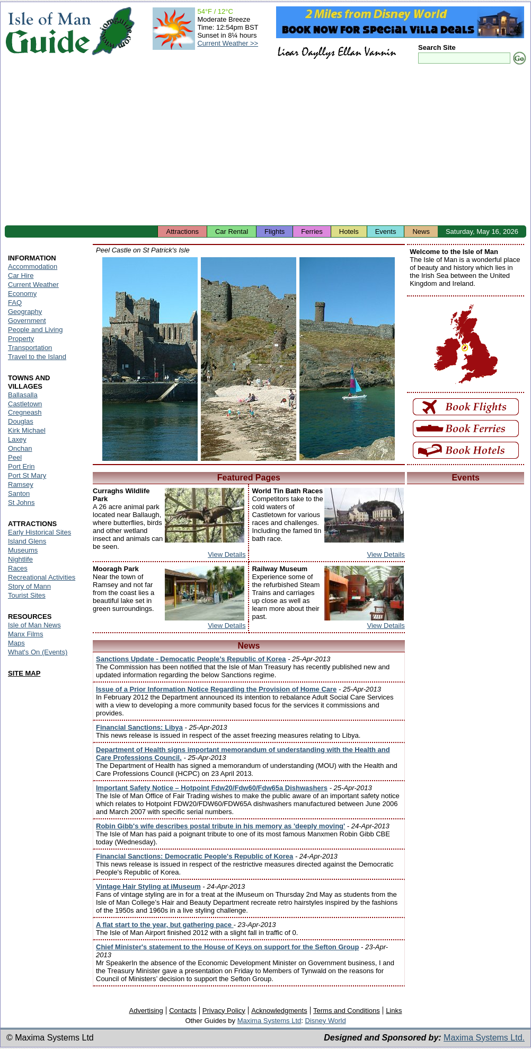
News (421, 231)
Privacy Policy (223, 1011)
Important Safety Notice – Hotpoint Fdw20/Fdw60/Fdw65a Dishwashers (212, 788)
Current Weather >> (227, 43)
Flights (274, 231)
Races (18, 568)
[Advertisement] (265, 146)
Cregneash (25, 412)
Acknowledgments (279, 1011)
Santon (19, 493)
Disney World (325, 1021)
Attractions (182, 231)
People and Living (35, 330)
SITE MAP (24, 673)
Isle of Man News (34, 625)
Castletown (25, 404)
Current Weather (33, 285)
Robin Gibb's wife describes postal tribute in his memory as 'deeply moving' (220, 826)
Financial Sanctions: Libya (139, 727)
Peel (15, 457)
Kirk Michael (27, 430)
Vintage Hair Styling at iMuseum (148, 886)
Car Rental (231, 231)
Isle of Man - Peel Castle (150, 359)
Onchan (20, 448)
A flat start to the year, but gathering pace (165, 925)
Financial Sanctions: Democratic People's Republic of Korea (194, 856)
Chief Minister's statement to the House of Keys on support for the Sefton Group (227, 947)
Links (394, 1011)
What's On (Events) (37, 652)
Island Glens (27, 541)
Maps (16, 643)
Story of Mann (29, 586)
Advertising (146, 1011)
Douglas (20, 421)
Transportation (30, 348)
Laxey (17, 439)
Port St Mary (27, 475)
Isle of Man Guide (48, 31)
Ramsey (20, 484)
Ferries (311, 231)
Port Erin (21, 466)
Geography (25, 312)
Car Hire (20, 275)
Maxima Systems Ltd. (484, 1037)
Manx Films (25, 634)
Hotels (349, 231)
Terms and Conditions (346, 1011)
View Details (226, 554)
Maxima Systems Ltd (269, 1021)
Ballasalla (23, 395)
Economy (22, 294)
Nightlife (20, 559)
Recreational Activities (41, 577)
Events (385, 231)
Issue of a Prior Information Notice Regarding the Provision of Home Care (216, 689)
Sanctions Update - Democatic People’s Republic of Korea (191, 659)
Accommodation (32, 266)
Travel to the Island (37, 357)
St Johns (21, 502)
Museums (23, 550)
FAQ (15, 303)
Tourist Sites (27, 595)
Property (21, 339)
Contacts (182, 1011)
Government (27, 321)
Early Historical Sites (39, 532)
